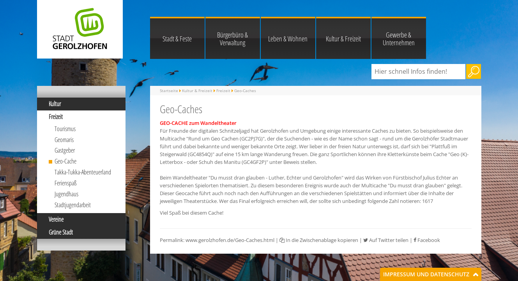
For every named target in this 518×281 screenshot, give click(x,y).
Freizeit (56, 116)
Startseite (169, 90)
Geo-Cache (65, 161)
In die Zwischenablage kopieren (318, 240)
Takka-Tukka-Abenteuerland (83, 172)
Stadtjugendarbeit (73, 205)
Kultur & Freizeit (343, 38)
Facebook (427, 240)
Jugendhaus (66, 194)
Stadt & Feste (177, 38)
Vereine (56, 219)
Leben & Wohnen (288, 38)
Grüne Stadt (61, 232)
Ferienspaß (66, 183)
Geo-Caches (245, 90)
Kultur (55, 104)
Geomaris (64, 139)
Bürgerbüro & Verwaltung (232, 38)
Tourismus (65, 128)
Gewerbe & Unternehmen (399, 38)
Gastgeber (65, 150)
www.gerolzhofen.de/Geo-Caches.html (230, 240)
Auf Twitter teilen (385, 240)
